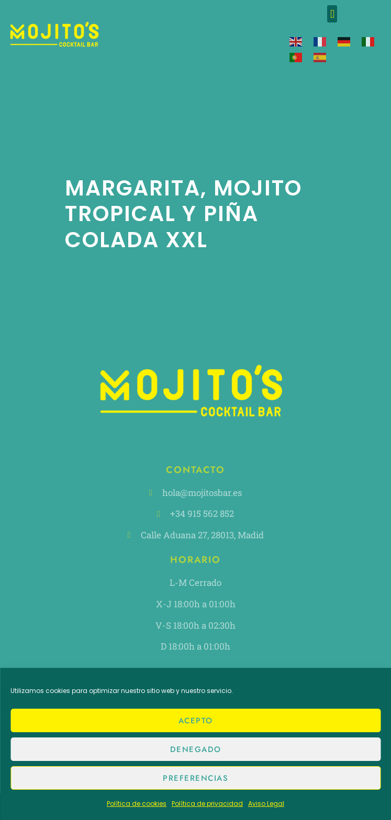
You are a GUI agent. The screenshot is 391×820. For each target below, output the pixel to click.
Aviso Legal (266, 803)
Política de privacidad (207, 803)
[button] (332, 13)
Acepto (195, 720)
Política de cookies (136, 803)
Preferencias (195, 778)
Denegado (195, 749)
